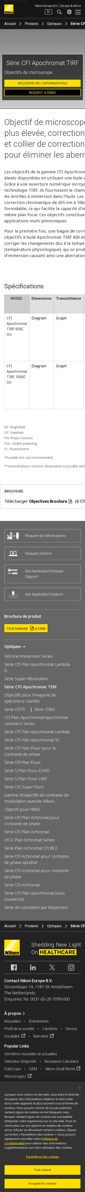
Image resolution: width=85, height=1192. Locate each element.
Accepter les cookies (42, 1186)
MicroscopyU (15, 1076)
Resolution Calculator (61, 1061)
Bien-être (40, 1036)
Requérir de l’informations (42, 83)
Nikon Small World (60, 1068)
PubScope (12, 1068)
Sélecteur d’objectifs (20, 1061)
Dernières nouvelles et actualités (30, 1053)
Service (71, 1028)
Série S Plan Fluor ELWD (26, 770)
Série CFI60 (44, 709)
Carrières (49, 1028)
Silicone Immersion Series (28, 656)
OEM (33, 1068)
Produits (31, 24)
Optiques (54, 24)
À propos (12, 1013)
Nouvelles (12, 1021)
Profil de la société (19, 1028)
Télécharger (26, 628)
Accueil (10, 24)
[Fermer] (80, 1090)
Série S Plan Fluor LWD (25, 778)
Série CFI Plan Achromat (26, 831)
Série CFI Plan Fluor (22, 762)
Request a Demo (42, 92)
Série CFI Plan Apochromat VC (32, 740)
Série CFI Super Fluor (24, 787)
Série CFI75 (14, 709)
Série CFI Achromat (22, 885)
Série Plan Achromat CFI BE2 (30, 848)
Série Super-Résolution (26, 678)
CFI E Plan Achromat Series (29, 840)
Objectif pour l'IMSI (22, 809)
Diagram (39, 318)
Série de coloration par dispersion (36, 907)
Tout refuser (42, 1172)
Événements (39, 1021)
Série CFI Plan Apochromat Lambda (37, 731)
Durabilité (12, 1036)
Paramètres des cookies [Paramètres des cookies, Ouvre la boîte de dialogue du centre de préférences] (42, 1159)
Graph (61, 318)
